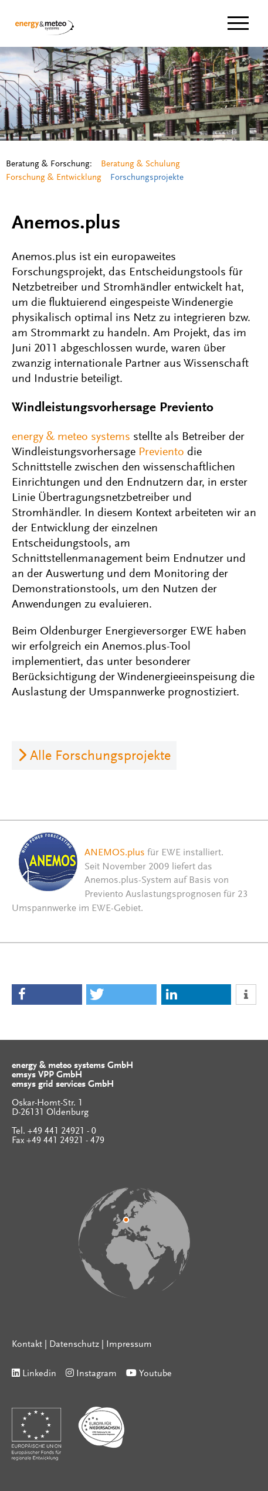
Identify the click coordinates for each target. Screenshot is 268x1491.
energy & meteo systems (71, 437)
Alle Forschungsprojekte (100, 756)
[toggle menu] (238, 23)
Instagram (96, 1374)
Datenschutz (74, 1344)
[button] (47, 994)
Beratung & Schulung (140, 164)
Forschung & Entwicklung (53, 177)
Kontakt (27, 1344)
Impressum (129, 1344)
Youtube (155, 1374)
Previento (161, 452)
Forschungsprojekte (147, 177)
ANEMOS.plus (114, 853)
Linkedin (39, 1374)
